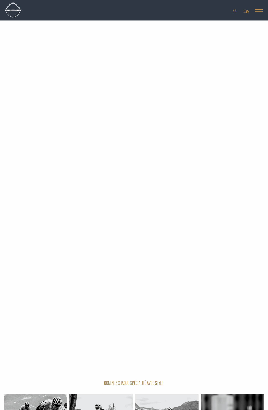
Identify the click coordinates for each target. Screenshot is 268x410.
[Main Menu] (259, 10)
